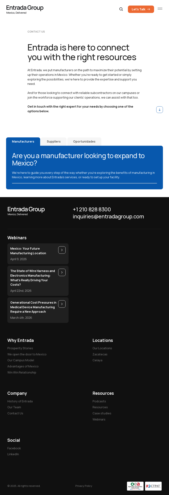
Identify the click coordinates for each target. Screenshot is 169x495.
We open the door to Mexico (26, 354)
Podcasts (99, 401)
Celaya (97, 360)
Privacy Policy (83, 486)
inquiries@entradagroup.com (108, 216)
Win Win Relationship (21, 372)
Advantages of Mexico (23, 366)
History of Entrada (20, 401)
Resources (100, 407)
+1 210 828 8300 (92, 209)
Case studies (102, 413)
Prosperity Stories (20, 348)
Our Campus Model (20, 360)
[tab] (23, 141)
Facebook (14, 448)
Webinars (99, 419)
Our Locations (102, 348)
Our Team (14, 407)
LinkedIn (13, 454)
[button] (121, 9)
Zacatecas (100, 354)
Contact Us (15, 413)
